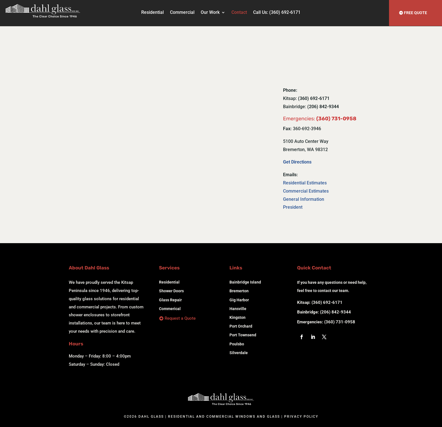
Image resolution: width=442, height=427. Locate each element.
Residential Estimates (305, 183)
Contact (239, 12)
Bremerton (239, 291)
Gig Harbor (239, 300)
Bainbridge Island (245, 282)
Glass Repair (170, 300)
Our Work (210, 12)
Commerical (170, 308)
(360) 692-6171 (326, 302)
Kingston (237, 317)
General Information (303, 199)
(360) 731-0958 (339, 321)
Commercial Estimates (306, 191)
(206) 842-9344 (335, 312)
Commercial (182, 12)
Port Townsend (242, 335)
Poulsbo (236, 344)
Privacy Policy (301, 417)
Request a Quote (180, 318)
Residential (152, 12)
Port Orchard (240, 326)
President (292, 207)
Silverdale (238, 352)
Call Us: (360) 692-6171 (276, 12)
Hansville (237, 308)
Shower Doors (171, 291)
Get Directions (297, 162)
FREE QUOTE (415, 12)
